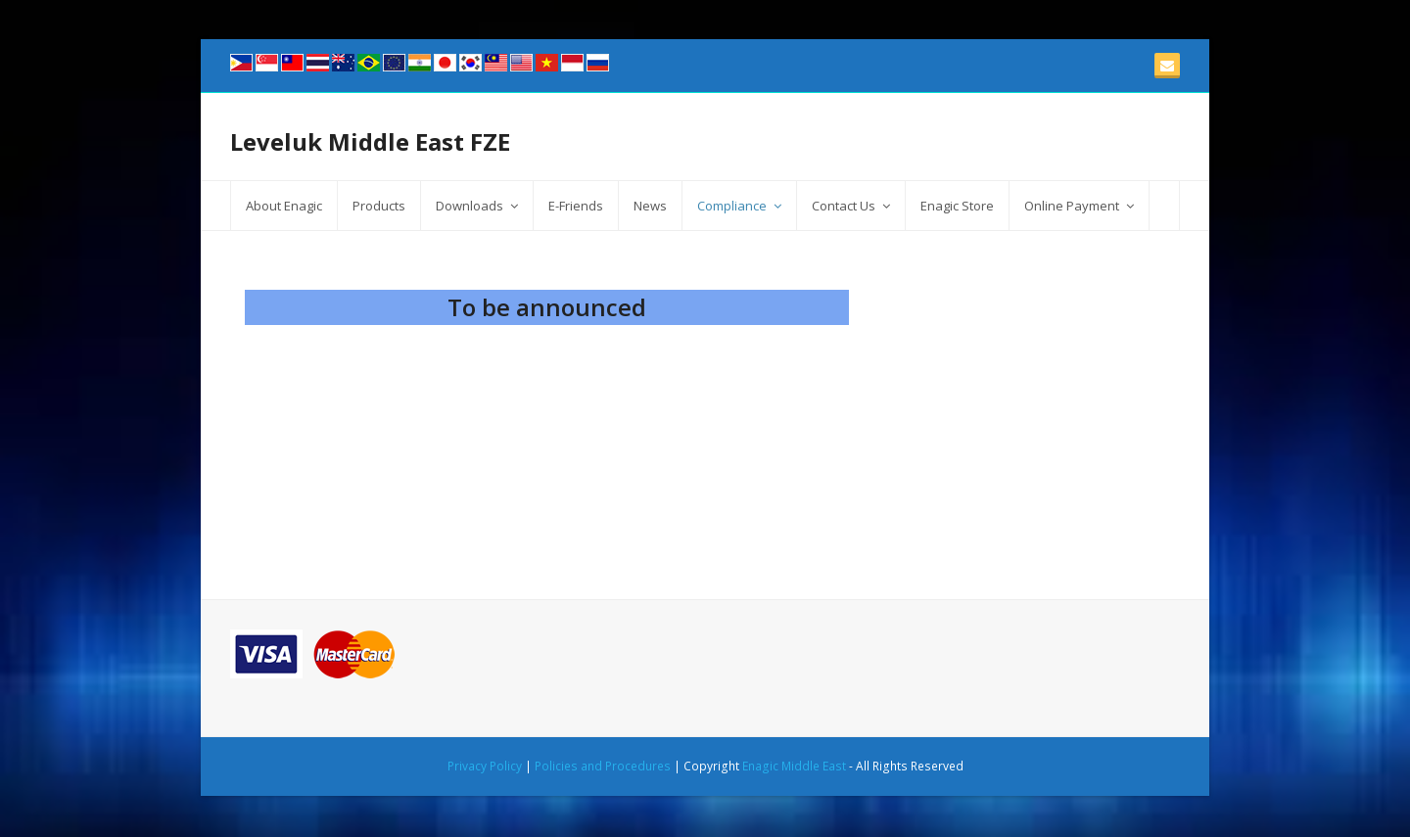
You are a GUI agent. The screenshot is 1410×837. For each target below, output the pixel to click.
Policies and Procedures (603, 766)
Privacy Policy (484, 766)
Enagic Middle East (794, 766)
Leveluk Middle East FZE (370, 141)
